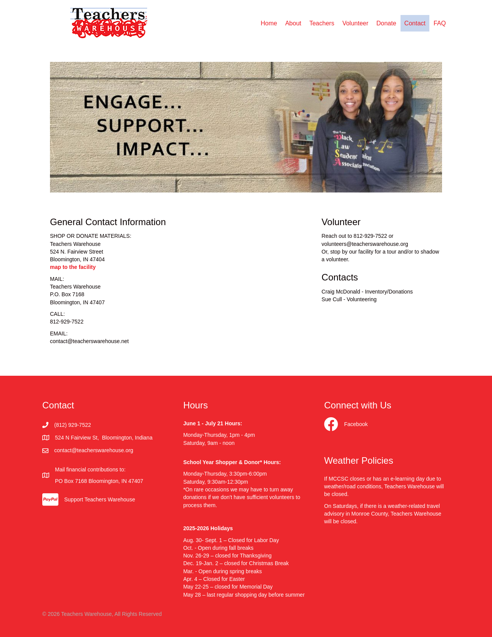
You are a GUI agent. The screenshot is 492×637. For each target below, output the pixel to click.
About (293, 23)
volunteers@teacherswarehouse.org (365, 244)
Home (269, 23)
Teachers (321, 23)
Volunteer (355, 23)
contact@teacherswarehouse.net (89, 341)
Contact (415, 23)
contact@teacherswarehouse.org (93, 450)
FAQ (440, 23)
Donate (386, 23)
